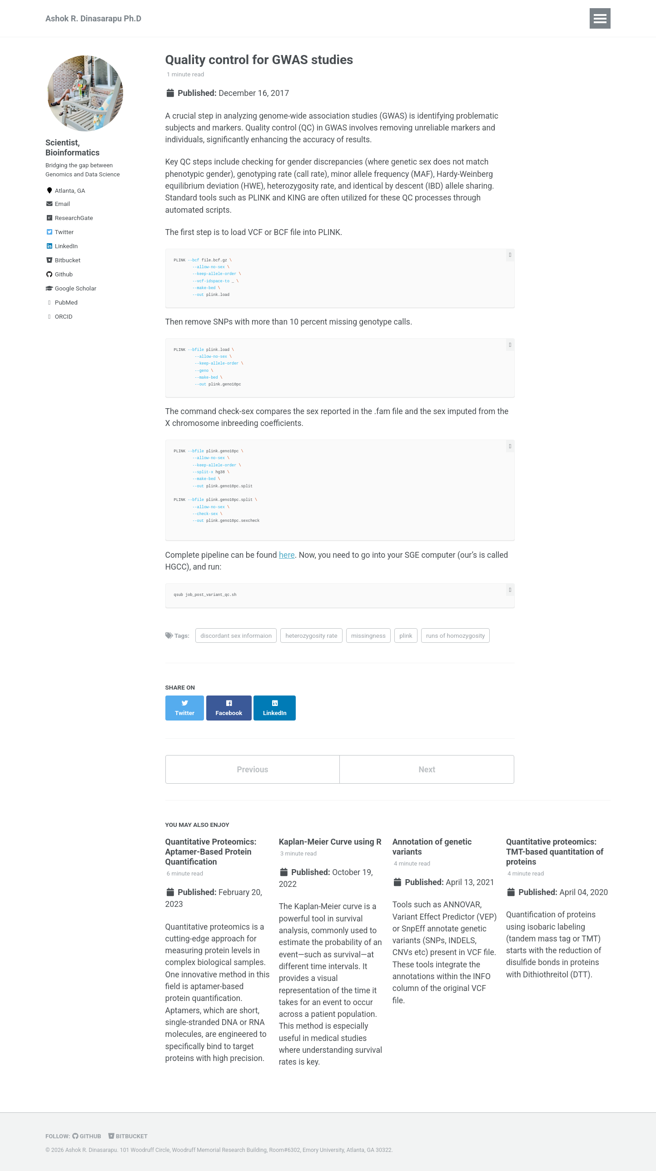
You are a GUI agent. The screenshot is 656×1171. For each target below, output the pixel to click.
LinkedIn (61, 249)
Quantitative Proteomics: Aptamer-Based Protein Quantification (211, 848)
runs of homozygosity (455, 641)
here (290, 560)
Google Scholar (70, 291)
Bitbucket (62, 263)
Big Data (300, 18)
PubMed (61, 306)
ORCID (59, 320)
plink (405, 641)
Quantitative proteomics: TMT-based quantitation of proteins (555, 848)
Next (427, 766)
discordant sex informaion (236, 641)
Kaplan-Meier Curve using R (330, 839)
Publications (196, 18)
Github (59, 277)
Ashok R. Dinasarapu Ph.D (93, 18)
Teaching (251, 18)
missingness (368, 641)
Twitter (59, 235)
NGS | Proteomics (364, 18)
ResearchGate (69, 221)
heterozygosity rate (311, 641)
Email (57, 207)
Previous (252, 766)
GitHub (88, 1136)
